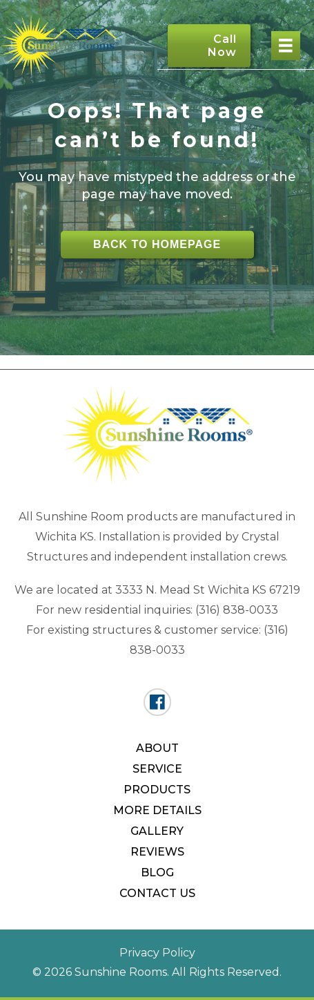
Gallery (157, 831)
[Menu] (285, 45)
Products (157, 789)
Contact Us (157, 893)
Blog (157, 872)
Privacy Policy (157, 952)
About (157, 748)
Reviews (157, 851)
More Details (157, 810)
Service (157, 768)
